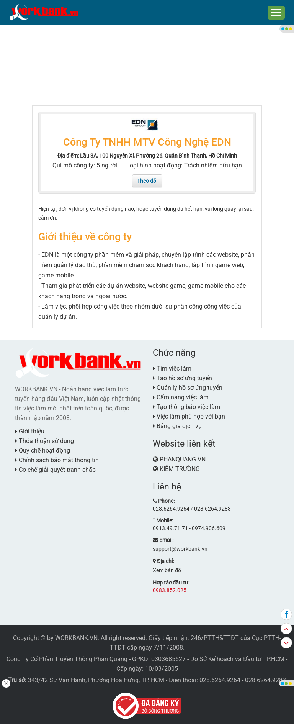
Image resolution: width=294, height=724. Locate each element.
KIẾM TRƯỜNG (180, 468)
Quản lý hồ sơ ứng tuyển (187, 387)
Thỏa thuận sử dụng (44, 440)
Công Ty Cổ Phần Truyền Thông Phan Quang (67, 656)
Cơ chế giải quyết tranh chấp (55, 469)
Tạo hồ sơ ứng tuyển (182, 377)
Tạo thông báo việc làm (186, 406)
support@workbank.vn (180, 547)
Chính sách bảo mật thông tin (57, 459)
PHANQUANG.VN (183, 458)
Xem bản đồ (167, 568)
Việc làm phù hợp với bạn (189, 415)
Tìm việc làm (172, 367)
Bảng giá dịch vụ (177, 425)
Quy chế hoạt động (42, 449)
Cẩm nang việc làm (181, 396)
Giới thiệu (29, 430)
